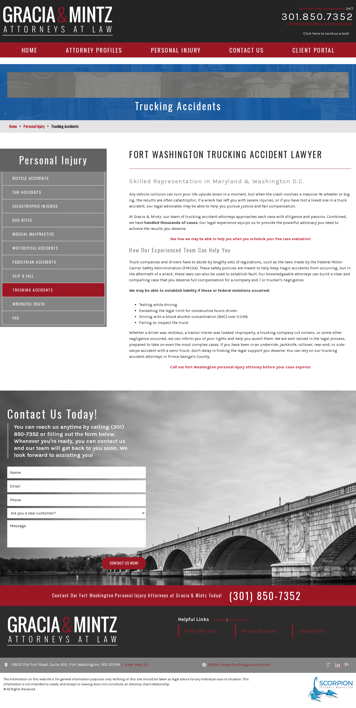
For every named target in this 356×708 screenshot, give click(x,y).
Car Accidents (27, 193)
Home (29, 56)
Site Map (219, 620)
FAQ (15, 321)
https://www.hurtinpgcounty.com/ (242, 665)
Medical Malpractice (33, 235)
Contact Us (246, 56)
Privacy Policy (237, 620)
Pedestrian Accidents (34, 264)
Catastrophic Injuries (35, 207)
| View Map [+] (135, 665)
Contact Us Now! (123, 563)
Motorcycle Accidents (35, 250)
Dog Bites (22, 221)
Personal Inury (259, 631)
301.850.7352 (313, 19)
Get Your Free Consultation (317, 10)
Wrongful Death (29, 306)
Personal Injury (176, 56)
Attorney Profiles (94, 56)
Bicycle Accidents (30, 179)
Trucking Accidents (33, 292)
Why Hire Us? (200, 631)
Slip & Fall (23, 278)
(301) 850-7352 (265, 595)
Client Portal (313, 56)
